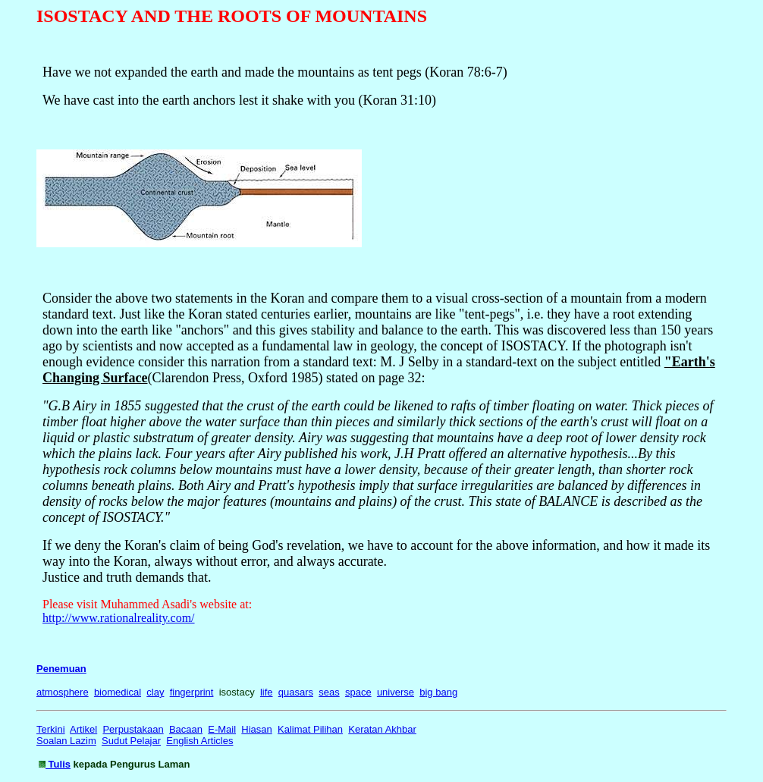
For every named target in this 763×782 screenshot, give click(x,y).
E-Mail (222, 729)
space (358, 692)
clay (155, 692)
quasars (295, 692)
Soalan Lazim (66, 740)
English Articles (199, 740)
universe (395, 692)
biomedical (117, 692)
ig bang (441, 692)
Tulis (58, 764)
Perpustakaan (132, 729)
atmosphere (62, 692)
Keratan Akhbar (382, 729)
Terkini (50, 729)
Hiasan (256, 729)
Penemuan (61, 668)
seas (329, 692)
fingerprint (192, 692)
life (266, 692)
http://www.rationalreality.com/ (118, 617)
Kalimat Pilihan (310, 729)
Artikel (83, 729)
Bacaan (186, 729)
